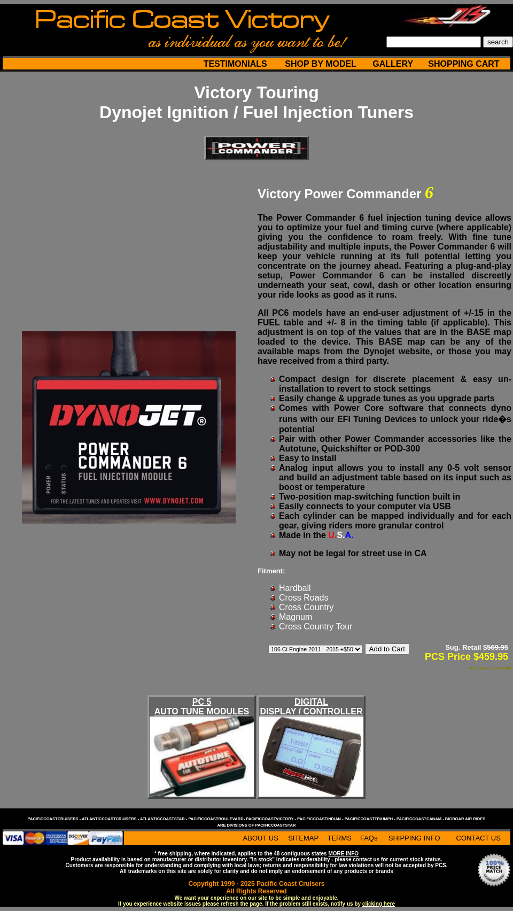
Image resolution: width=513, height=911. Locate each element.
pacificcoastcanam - (421, 818)
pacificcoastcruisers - (55, 818)
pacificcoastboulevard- (217, 818)
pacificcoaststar (275, 825)
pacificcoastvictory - (271, 818)
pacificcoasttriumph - (371, 818)
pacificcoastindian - (321, 818)
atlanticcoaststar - (164, 818)
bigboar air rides (465, 818)
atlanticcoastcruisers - (111, 818)
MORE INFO (343, 854)
